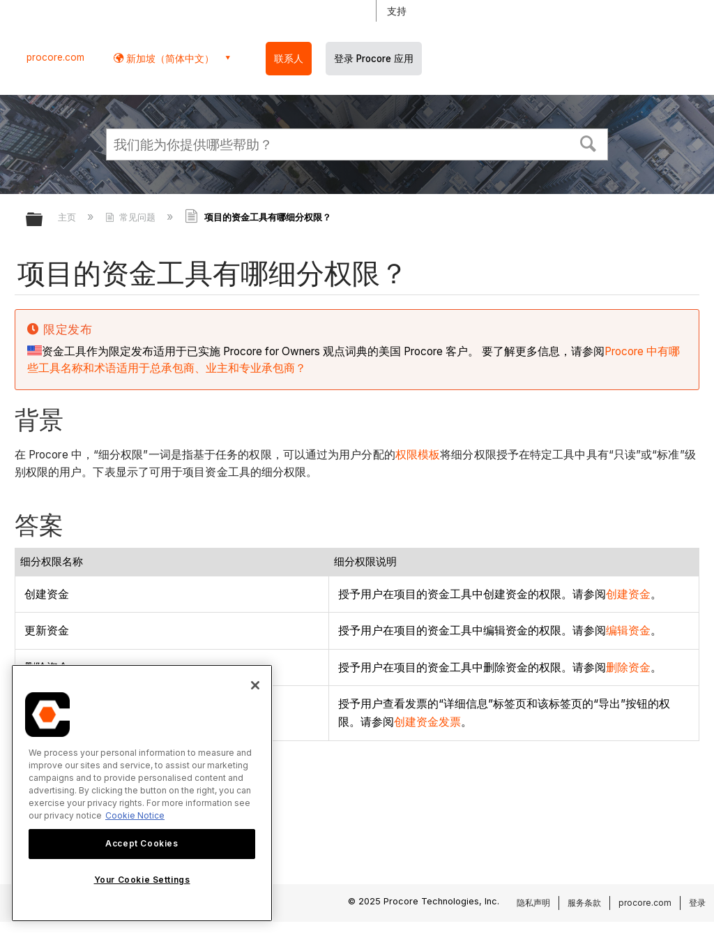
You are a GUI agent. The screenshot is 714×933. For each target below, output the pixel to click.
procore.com (55, 57)
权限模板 (417, 454)
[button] (588, 142)
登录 (697, 902)
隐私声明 (533, 902)
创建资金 (628, 594)
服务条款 (584, 902)
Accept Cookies (141, 843)
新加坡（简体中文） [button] (168, 58)
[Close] (255, 685)
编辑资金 (628, 630)
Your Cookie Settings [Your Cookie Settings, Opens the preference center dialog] (142, 879)
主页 (68, 217)
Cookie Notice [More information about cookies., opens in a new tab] (135, 815)
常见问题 (131, 217)
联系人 (288, 58)
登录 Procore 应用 (373, 58)
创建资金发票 (427, 722)
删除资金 (628, 667)
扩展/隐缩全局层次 (43, 220)
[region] (142, 793)
